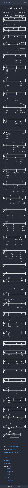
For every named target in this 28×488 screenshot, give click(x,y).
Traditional (10, 480)
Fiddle (8, 469)
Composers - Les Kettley (11, 452)
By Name (7, 460)
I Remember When (13, 446)
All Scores (7, 458)
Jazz (8, 477)
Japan (8, 474)
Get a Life (13, 449)
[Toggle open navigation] (25, 2)
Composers (7, 463)
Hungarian (10, 471)
